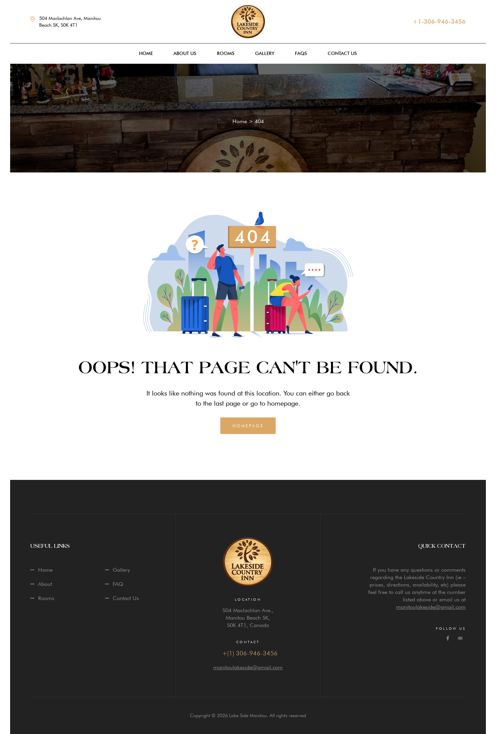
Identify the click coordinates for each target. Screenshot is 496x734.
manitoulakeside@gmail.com (248, 667)
